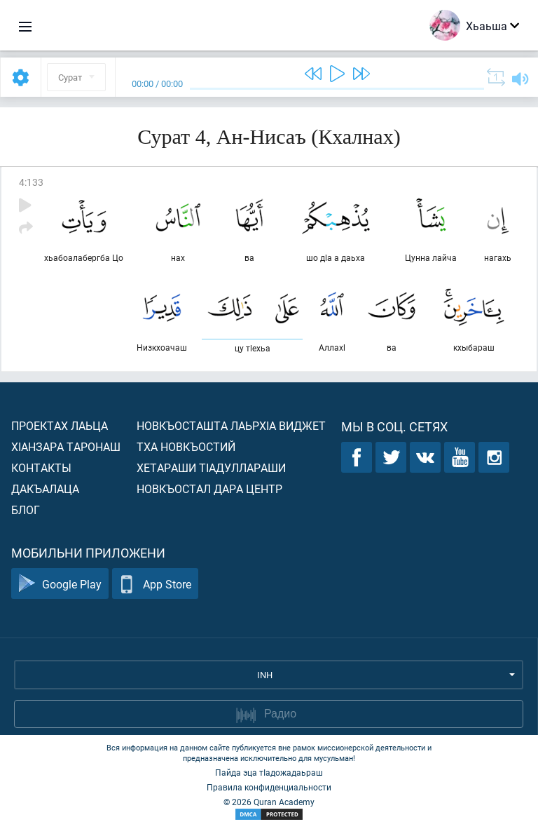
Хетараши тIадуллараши (211, 467)
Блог (25, 509)
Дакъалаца (45, 488)
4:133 (31, 182)
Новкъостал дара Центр (209, 488)
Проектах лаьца (59, 425)
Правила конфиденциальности (269, 787)
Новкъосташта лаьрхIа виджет (231, 425)
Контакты (41, 467)
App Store (155, 584)
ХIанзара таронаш (65, 446)
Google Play (60, 584)
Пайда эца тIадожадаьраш (269, 772)
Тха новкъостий (186, 446)
